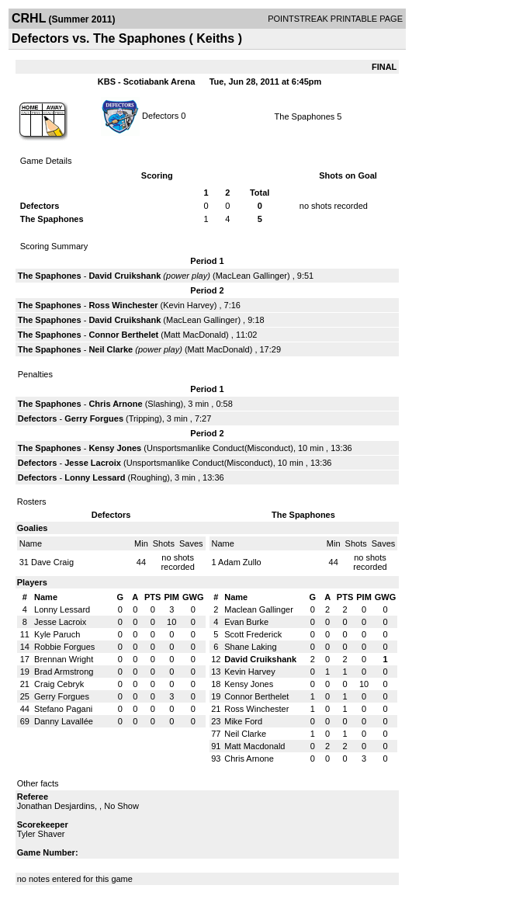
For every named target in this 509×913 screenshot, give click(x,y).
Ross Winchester (123, 305)
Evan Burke (246, 622)
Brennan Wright (63, 659)
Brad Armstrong (63, 671)
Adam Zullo (239, 562)
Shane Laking (250, 646)
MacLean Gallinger (251, 275)
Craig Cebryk (59, 684)
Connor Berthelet (123, 334)
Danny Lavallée (63, 721)
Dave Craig (52, 562)
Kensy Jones (114, 448)
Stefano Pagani (63, 708)
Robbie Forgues (64, 646)
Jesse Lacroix (92, 462)
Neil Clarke (110, 349)
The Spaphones (305, 116)
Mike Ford (243, 721)
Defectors (160, 115)
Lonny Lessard (94, 477)
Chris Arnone (115, 403)
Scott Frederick (253, 634)
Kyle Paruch (57, 634)
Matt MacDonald (195, 334)
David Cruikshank (124, 275)
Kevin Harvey (188, 305)
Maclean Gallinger (258, 609)
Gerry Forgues (93, 418)
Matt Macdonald (254, 746)
